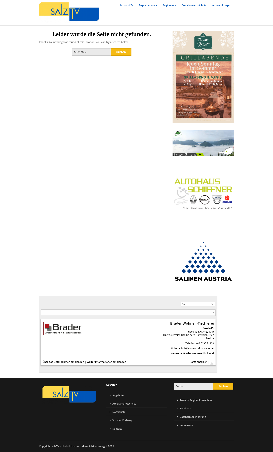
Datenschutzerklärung (193, 416)
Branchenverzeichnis (194, 5)
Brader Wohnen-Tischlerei (198, 353)
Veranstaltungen (221, 5)
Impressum (186, 425)
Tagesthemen (147, 5)
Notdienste (118, 412)
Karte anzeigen (198, 362)
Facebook (185, 408)
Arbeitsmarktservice (124, 403)
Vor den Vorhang (122, 420)
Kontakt (117, 428)
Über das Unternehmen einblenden (63, 362)
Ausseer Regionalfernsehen (196, 400)
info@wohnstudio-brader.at (197, 348)
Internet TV (127, 5)
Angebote (118, 395)
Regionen (168, 5)
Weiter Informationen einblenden (106, 362)
